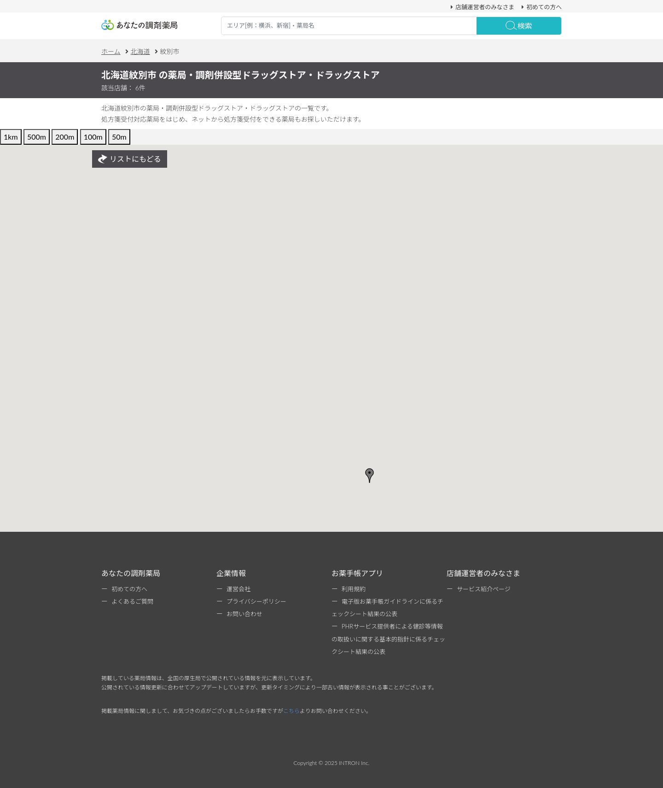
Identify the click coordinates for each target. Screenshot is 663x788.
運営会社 (238, 589)
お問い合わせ (244, 613)
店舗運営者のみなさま (481, 7)
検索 (519, 25)
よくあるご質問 (132, 601)
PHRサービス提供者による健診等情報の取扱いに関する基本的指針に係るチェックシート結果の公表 (388, 639)
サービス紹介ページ (484, 589)
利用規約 (354, 589)
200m (64, 136)
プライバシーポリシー (256, 601)
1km (11, 136)
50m (119, 136)
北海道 (140, 51)
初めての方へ (540, 7)
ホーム (111, 51)
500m (36, 136)
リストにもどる (129, 159)
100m (93, 136)
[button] (369, 475)
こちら (291, 710)
